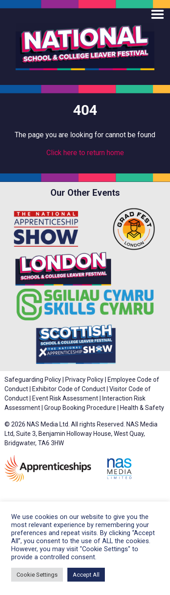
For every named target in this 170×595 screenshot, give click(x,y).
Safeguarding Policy (32, 379)
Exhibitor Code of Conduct (68, 388)
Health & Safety (142, 407)
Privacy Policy (84, 379)
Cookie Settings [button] (37, 574)
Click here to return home (85, 152)
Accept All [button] (86, 574)
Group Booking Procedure (80, 407)
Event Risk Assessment (65, 398)
